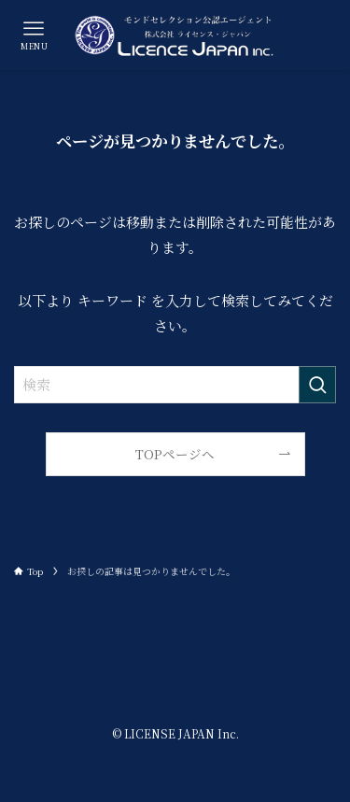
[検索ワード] (175, 384)
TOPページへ (175, 453)
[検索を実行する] (317, 384)
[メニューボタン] (34, 35)
